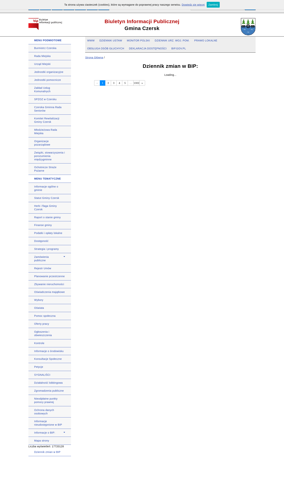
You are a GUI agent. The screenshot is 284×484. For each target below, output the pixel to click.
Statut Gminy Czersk (46, 198)
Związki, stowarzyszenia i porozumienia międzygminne (49, 156)
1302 (136, 82)
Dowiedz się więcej (193, 4)
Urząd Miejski (42, 64)
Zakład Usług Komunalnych (42, 89)
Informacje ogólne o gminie (46, 188)
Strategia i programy (46, 249)
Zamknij (213, 4)
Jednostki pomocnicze (47, 79)
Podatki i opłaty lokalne (48, 233)
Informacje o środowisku (49, 351)
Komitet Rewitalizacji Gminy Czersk (46, 120)
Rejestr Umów (42, 268)
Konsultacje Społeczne (48, 358)
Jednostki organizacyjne (48, 72)
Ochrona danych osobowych (44, 412)
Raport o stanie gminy (47, 217)
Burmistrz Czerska (45, 48)
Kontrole (39, 343)
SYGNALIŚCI (42, 374)
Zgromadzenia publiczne (49, 390)
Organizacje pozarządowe (42, 143)
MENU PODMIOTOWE (48, 40)
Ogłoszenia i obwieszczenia (43, 333)
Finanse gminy (43, 225)
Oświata (39, 307)
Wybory (38, 299)
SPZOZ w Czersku (45, 99)
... (131, 82)
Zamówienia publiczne (41, 258)
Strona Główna (94, 57)
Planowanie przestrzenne (49, 276)
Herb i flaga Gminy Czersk (45, 207)
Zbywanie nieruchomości (49, 284)
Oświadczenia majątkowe (49, 292)
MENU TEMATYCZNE (47, 178)
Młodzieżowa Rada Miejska (45, 131)
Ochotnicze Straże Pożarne (45, 169)
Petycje (38, 366)
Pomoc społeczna (45, 315)
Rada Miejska (42, 56)
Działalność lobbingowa (48, 382)
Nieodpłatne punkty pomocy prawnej (46, 400)
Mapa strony (41, 440)
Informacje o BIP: (44, 432)
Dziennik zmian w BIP (47, 452)
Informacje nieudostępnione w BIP (48, 423)
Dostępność (41, 241)
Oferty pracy (41, 323)
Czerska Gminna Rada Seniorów (48, 109)
